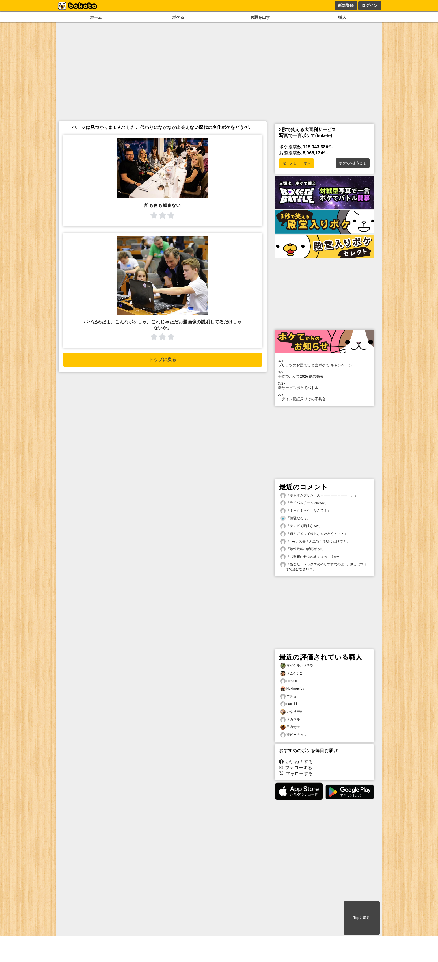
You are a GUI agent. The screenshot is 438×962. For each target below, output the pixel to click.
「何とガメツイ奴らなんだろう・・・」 (314, 534)
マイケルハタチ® (296, 665)
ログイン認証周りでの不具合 (324, 397)
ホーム (96, 17)
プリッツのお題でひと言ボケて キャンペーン (324, 363)
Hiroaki (288, 681)
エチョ (288, 696)
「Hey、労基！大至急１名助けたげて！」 (315, 541)
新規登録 (346, 5)
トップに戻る (162, 359)
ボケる (178, 17)
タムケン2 (291, 673)
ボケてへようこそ (352, 163)
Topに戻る (361, 918)
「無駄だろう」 (295, 518)
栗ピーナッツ (293, 735)
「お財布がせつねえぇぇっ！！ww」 (311, 556)
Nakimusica (292, 688)
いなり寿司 (291, 711)
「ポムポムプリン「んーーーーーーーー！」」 (319, 495)
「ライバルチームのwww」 (304, 503)
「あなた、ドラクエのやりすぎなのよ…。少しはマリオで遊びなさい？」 (323, 566)
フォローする (295, 767)
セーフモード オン (296, 163)
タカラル (290, 719)
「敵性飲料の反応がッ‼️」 (302, 549)
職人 (342, 17)
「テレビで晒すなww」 (301, 526)
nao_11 (288, 704)
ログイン (369, 5)
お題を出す (260, 17)
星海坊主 (290, 727)
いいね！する (296, 761)
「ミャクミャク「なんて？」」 (307, 510)
